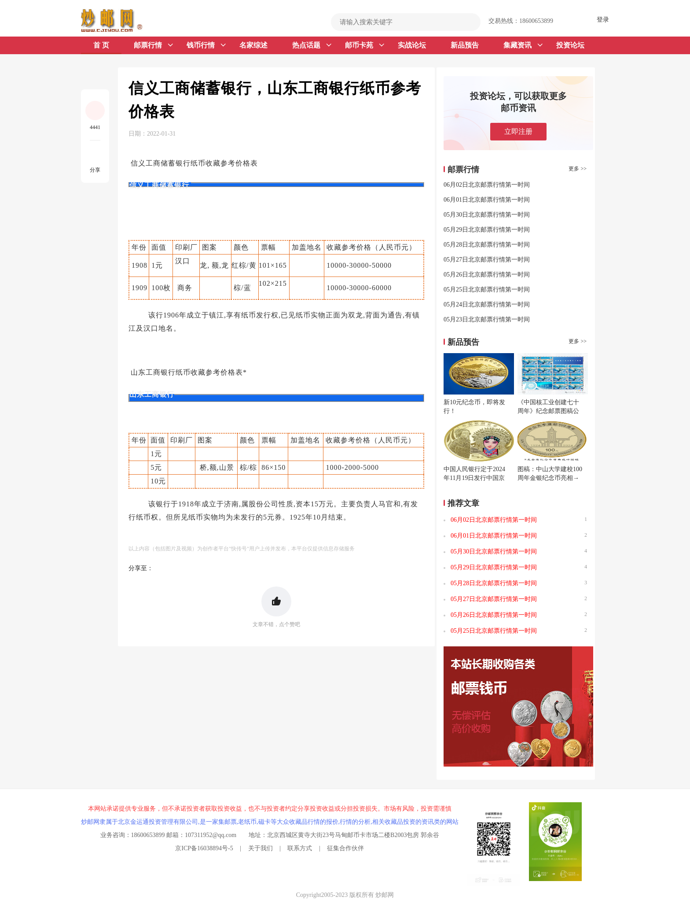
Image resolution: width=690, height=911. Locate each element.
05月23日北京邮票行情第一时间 (487, 319)
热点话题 (311, 45)
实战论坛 (412, 45)
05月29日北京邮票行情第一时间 (487, 229)
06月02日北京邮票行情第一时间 (487, 184)
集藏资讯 (523, 45)
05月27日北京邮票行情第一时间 (487, 259)
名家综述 (253, 45)
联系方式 (299, 848)
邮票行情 (153, 45)
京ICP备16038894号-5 (204, 848)
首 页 (101, 45)
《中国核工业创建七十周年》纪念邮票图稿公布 (548, 411)
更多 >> (578, 169)
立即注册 (518, 131)
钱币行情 (206, 45)
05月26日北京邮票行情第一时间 (487, 274)
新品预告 (465, 45)
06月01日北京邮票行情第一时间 (487, 199)
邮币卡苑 (364, 45)
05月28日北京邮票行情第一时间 (487, 244)
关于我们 (260, 848)
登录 (603, 19)
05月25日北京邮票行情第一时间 (487, 289)
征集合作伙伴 (345, 848)
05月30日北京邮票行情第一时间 (487, 214)
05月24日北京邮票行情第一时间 (487, 304)
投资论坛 (570, 45)
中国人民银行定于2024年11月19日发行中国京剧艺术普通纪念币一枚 (474, 478)
